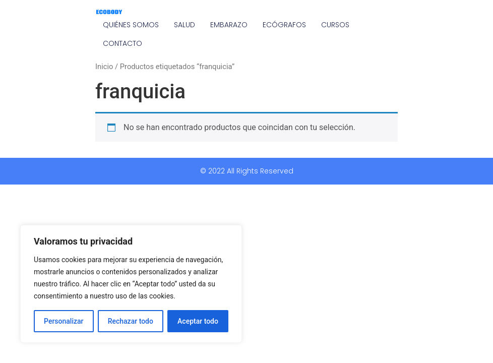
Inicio (104, 66)
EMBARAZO (229, 25)
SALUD (184, 25)
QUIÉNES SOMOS (131, 25)
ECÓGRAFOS (284, 25)
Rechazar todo (130, 321)
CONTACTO (122, 43)
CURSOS (335, 25)
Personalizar (63, 321)
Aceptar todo (197, 321)
